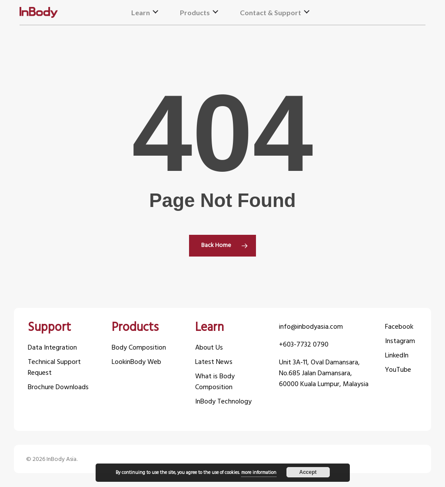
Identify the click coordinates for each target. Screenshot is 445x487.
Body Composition (139, 348)
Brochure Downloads (58, 387)
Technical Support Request (54, 368)
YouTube (398, 370)
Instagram (400, 341)
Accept (307, 472)
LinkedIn (396, 355)
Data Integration (52, 348)
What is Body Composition (215, 382)
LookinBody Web (136, 362)
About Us (209, 348)
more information (258, 473)
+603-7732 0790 (304, 345)
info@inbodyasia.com (311, 327)
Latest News (213, 362)
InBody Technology (223, 402)
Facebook (399, 327)
